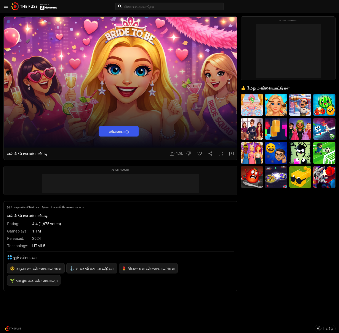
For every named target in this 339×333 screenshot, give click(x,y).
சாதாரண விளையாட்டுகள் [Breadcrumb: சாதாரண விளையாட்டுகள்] (32, 207)
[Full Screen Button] (221, 153)
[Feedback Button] (231, 153)
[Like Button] (176, 153)
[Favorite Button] (199, 153)
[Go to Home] (8, 207)
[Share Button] (210, 153)
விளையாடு (119, 131)
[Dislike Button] (188, 153)
